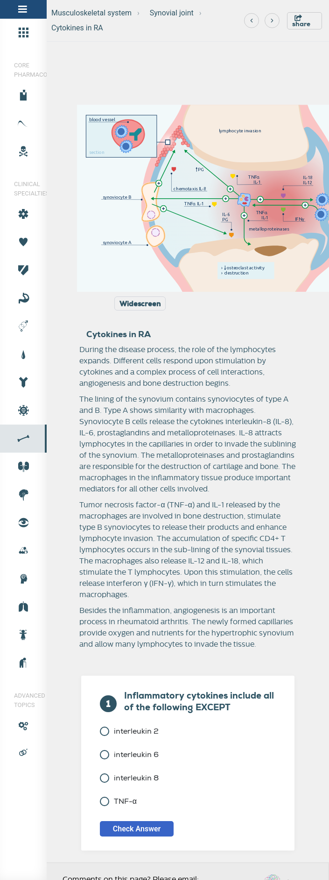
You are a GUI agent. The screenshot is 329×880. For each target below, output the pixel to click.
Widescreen (140, 304)
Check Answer (137, 828)
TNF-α (118, 801)
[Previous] (251, 20)
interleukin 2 (129, 731)
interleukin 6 (129, 754)
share (301, 21)
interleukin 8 (129, 778)
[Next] (272, 20)
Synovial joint (172, 12)
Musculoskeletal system (91, 12)
